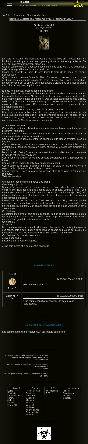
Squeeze (67, 398)
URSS (47, 393)
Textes (35, 388)
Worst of (30, 405)
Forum (10, 398)
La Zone (24, 2)
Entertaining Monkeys (68, 394)
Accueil (16, 388)
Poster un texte (33, 391)
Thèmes (30, 400)
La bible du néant (37, 15)
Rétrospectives (33, 412)
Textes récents (51, 391)
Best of (29, 402)
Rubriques (20, 15)
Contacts (11, 393)
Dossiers (30, 398)
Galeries (11, 400)
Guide (10, 391)
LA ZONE (7, 15)
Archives (30, 407)
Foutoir (10, 402)
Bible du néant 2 (44, 25)
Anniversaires (32, 410)
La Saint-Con (13, 395)
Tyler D (12, 274)
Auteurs (29, 414)
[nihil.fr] (66, 391)
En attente (31, 393)
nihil (46, 31)
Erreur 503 (12, 405)
